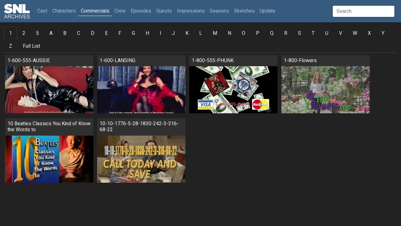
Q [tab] (271, 33)
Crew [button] (120, 11)
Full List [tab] (31, 46)
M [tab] (215, 33)
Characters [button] (64, 11)
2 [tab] (24, 33)
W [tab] (355, 33)
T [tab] (313, 33)
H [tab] (147, 33)
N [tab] (229, 33)
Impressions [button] (191, 11)
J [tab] (173, 33)
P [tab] (257, 33)
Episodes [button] (141, 11)
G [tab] (133, 33)
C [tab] (78, 33)
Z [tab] (10, 46)
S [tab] (299, 33)
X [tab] (369, 33)
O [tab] (243, 33)
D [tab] (92, 33)
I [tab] (160, 33)
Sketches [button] (244, 11)
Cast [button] (43, 11)
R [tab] (285, 33)
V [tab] (340, 33)
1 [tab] (10, 33)
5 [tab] (37, 33)
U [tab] (326, 33)
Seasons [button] (219, 11)
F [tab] (119, 33)
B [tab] (64, 33)
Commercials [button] (95, 11)
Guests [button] (164, 11)
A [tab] (51, 33)
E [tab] (106, 33)
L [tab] (200, 33)
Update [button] (267, 11)
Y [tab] (383, 33)
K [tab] (187, 33)
